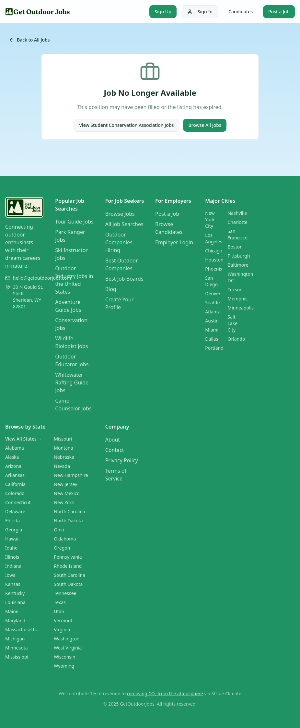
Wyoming (64, 666)
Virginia (62, 629)
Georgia (13, 530)
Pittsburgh (238, 256)
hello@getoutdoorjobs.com (42, 278)
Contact (114, 450)
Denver (213, 293)
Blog (110, 289)
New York (64, 502)
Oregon (62, 548)
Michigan (15, 639)
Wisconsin (64, 657)
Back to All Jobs (29, 40)
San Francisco (237, 234)
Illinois (12, 557)
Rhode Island (68, 566)
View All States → (23, 439)
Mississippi (16, 657)
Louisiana (15, 602)
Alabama (14, 448)
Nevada (62, 466)
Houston (214, 260)
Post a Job (279, 11)
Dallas (211, 339)
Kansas (12, 584)
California (15, 484)
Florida (12, 520)
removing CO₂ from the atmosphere (165, 693)
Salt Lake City (232, 323)
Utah (59, 611)
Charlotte (237, 222)
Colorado (15, 493)
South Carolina (69, 575)
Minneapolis (240, 308)
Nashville (237, 213)
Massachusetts (21, 629)
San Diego (211, 281)
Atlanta (212, 312)
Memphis (237, 299)
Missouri (63, 439)
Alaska (12, 457)
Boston (234, 247)
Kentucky (15, 593)
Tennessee (65, 593)
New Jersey (65, 484)
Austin (212, 321)
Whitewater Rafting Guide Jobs (71, 382)
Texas (59, 602)
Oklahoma (65, 539)
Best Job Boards (124, 278)
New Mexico (66, 493)
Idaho (11, 548)
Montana (63, 448)
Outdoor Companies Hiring (119, 242)
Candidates (240, 11)
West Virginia (68, 648)
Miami (211, 330)
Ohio (59, 530)
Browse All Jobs (204, 125)
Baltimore (237, 265)
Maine (11, 611)
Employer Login (174, 242)
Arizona (13, 466)
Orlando (236, 339)
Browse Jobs (120, 213)
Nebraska (64, 457)
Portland (214, 348)
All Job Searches (124, 224)
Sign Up (163, 11)
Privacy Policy (121, 460)
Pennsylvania (68, 557)
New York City (209, 219)
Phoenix (213, 269)
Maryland (15, 620)
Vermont (63, 620)
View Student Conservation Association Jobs (126, 125)
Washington (66, 639)
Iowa (10, 575)
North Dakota (68, 520)
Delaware (15, 511)
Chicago (213, 251)
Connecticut (17, 502)
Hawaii (12, 539)
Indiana (13, 566)
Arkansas (15, 475)
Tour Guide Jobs (74, 221)
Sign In (200, 11)
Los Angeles (213, 238)
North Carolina (69, 511)
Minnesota (16, 648)
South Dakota (68, 584)
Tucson (234, 289)
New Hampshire (71, 475)
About (112, 439)
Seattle (212, 302)
